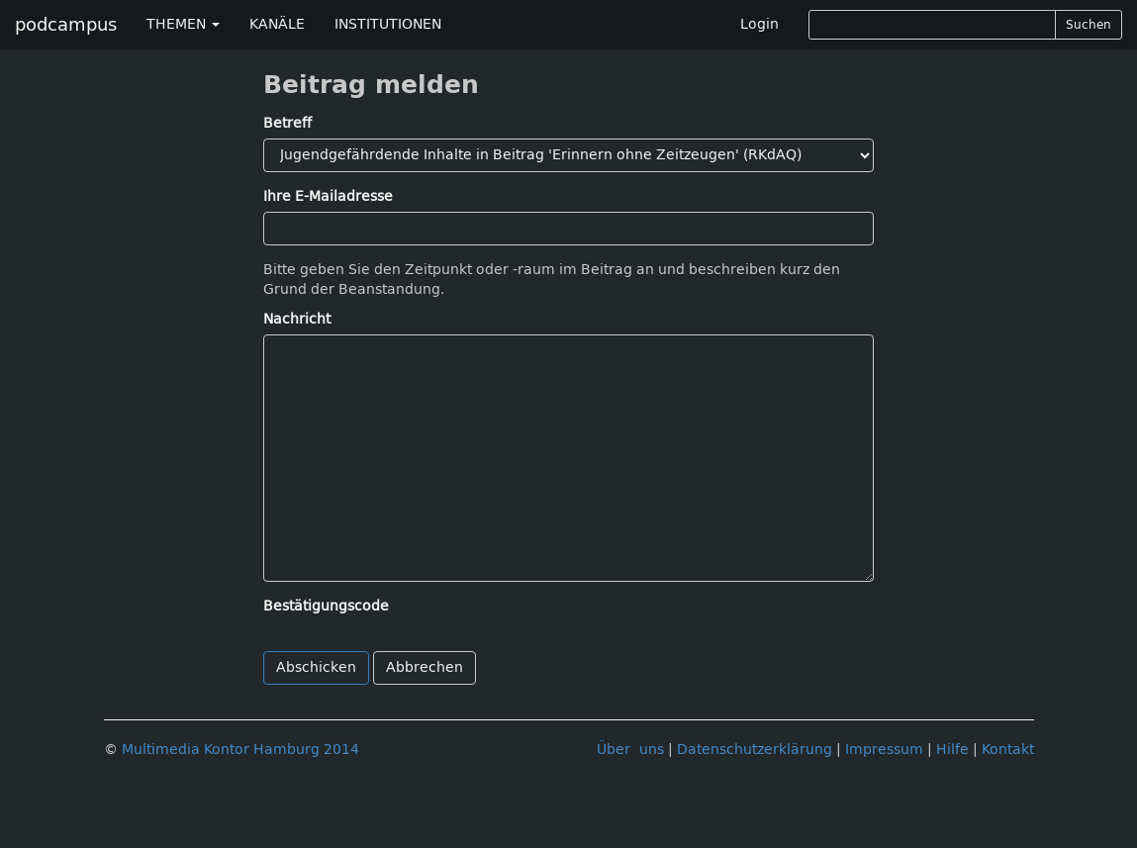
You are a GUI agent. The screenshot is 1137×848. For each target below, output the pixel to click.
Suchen (1088, 25)
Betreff (287, 123)
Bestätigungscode (326, 606)
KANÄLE (277, 24)
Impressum (884, 749)
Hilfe (952, 749)
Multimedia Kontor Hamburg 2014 (240, 749)
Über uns (630, 749)
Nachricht (297, 319)
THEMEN (183, 24)
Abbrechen (424, 667)
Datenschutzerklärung (754, 749)
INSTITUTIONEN (387, 24)
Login (759, 24)
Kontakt (1008, 749)
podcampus (66, 25)
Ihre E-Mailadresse (328, 196)
